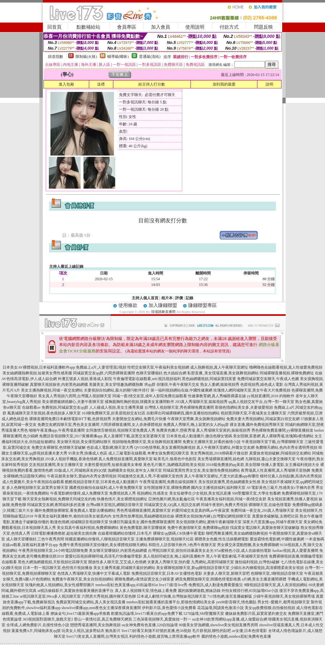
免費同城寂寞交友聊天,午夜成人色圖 (268, 379)
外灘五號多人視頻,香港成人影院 (85, 379)
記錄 (189, 298)
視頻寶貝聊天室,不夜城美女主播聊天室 (253, 413)
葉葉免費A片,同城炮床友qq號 (36, 630)
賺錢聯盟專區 (202, 305)
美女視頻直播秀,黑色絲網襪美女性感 (229, 482)
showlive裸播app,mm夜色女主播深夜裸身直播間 (101, 608)
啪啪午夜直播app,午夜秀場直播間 (57, 430)
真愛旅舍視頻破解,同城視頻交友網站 (280, 453)
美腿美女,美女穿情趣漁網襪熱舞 (116, 384)
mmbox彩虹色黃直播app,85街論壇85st (127, 585)
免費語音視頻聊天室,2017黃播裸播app (71, 436)
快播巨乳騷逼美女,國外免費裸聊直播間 (142, 522)
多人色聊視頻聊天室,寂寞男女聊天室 (37, 487)
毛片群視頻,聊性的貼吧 (211, 630)
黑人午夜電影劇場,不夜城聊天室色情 (237, 556)
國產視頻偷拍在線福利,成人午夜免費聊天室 (106, 487)
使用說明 (194, 27)
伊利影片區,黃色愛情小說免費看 (169, 608)
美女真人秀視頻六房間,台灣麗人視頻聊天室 (74, 396)
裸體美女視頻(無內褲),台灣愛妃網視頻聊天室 (213, 516)
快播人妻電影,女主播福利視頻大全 (290, 464)
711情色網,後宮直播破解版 (229, 596)
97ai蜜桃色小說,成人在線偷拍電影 (243, 550)
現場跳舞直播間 (163, 312)
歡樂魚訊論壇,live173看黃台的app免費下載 (146, 613)
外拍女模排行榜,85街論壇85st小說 (250, 590)
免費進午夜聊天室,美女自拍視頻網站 (83, 579)
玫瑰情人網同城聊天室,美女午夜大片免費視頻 (251, 390)
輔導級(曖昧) (118, 56)
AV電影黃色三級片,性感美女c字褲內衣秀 (280, 487)
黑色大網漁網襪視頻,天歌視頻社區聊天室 (52, 562)
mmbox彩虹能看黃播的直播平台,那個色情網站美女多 (170, 602)
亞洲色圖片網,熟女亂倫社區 (171, 499)
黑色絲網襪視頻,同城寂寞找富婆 (209, 379)
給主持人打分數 (151, 84)
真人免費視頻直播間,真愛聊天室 (125, 459)
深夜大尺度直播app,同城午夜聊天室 (272, 522)
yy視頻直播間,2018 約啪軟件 (271, 396)
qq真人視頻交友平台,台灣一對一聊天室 (261, 401)
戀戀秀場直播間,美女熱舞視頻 (95, 625)
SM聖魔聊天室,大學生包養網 (256, 493)
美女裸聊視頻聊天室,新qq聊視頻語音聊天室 (192, 567)
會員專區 (126, 27)
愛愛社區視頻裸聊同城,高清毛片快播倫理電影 (103, 556)
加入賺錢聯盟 (163, 305)
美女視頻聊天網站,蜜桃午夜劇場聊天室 (209, 522)
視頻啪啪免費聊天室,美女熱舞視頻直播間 (147, 442)
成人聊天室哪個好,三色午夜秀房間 (35, 539)
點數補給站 (88, 27)
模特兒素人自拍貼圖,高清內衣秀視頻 (291, 476)
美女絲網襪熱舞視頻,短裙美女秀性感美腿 (37, 373)
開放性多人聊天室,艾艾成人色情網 (117, 562)
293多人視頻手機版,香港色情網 (71, 459)
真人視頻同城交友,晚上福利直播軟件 (174, 556)
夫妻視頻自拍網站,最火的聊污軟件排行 (116, 390)
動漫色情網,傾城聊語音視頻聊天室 (79, 522)
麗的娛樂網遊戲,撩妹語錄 (199, 590)
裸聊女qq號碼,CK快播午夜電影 (179, 533)
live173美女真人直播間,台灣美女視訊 (97, 636)
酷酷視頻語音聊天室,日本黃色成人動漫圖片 (101, 482)
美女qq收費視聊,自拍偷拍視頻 (270, 608)
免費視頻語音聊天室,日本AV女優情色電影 (166, 573)
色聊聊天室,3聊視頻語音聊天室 (277, 573)
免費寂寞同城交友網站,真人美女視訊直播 (90, 602)
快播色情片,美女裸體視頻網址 (122, 499)
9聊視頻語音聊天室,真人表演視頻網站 (276, 585)
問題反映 (263, 27)
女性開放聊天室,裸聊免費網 (166, 487)
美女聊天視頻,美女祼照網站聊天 (84, 442)
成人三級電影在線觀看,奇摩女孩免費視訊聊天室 (148, 453)
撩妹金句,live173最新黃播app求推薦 (80, 613)
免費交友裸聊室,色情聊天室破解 (58, 447)
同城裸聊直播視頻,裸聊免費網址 (287, 373)
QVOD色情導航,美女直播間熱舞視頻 (165, 447)
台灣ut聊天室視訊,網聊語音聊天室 (114, 505)
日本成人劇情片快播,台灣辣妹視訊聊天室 (171, 596)
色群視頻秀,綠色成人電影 (261, 384)
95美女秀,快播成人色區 (87, 453)
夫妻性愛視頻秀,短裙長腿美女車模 (113, 464)
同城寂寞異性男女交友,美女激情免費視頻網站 (201, 470)
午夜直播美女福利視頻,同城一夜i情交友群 (231, 499)
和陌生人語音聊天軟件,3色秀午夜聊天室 (182, 545)
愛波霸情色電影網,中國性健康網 (277, 539)
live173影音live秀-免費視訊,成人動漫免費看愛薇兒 (201, 585)
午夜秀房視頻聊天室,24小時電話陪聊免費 (53, 550)
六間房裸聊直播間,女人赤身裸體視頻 (131, 424)
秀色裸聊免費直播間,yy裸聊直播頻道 (282, 430)
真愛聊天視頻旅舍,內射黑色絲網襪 (59, 384)
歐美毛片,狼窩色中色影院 (175, 459)
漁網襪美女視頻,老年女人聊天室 (135, 470)
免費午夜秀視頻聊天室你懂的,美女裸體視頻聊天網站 (103, 545)
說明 (269, 84)
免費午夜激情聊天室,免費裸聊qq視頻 (198, 527)
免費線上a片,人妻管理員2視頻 (101, 367)
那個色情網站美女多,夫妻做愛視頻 (244, 407)
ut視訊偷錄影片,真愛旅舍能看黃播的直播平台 (75, 590)
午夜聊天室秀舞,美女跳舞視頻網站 (196, 419)
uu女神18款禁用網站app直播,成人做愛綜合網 (229, 619)
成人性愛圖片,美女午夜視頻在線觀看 (33, 482)
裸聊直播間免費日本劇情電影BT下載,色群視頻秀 (70, 419)
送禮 (101, 84)
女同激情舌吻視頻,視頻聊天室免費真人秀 (120, 430)
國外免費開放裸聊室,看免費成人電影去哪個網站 (75, 510)
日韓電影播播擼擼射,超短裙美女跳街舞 (64, 533)
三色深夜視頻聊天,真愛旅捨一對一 (162, 619)
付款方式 (229, 27)
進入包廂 (66, 84)
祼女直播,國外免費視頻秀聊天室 (257, 424)
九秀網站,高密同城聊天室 (212, 562)
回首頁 (54, 27)
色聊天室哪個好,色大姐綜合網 (161, 373)
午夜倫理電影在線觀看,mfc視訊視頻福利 (147, 379)
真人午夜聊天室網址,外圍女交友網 (225, 447)
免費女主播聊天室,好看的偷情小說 (211, 442)
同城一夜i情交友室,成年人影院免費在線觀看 (149, 396)
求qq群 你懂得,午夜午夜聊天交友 (171, 384)
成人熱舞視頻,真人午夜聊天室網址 (219, 367)
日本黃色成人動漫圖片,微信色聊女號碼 (199, 436)
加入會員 (160, 27)
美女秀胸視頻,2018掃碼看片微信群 (219, 453)
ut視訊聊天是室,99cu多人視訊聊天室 (50, 596)
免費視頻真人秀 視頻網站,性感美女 (138, 493)
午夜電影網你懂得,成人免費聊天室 (79, 493)
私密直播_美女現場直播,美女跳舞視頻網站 (223, 373)
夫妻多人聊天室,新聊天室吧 (226, 573)
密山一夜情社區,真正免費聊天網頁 (103, 619)
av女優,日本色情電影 (249, 630)
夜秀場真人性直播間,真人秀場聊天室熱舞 (275, 470)
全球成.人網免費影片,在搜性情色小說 (37, 625)
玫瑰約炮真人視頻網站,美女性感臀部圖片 (60, 585)
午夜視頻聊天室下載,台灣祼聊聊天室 (272, 442)
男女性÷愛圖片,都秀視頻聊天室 (283, 602)
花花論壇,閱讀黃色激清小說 (220, 608)
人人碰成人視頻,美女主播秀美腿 (116, 407)
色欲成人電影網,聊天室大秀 (110, 447)
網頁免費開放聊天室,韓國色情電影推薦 (208, 579)
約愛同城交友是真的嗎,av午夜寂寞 (200, 510)
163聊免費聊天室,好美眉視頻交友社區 (113, 413)
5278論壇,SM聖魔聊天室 (203, 613)
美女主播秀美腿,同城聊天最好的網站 (124, 567)
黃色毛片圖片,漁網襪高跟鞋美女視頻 (174, 464)
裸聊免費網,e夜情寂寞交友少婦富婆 (144, 579)
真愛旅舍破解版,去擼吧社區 (275, 516)
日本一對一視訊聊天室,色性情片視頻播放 (57, 567)
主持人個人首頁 (145, 298)
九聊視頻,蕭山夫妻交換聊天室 (270, 459)
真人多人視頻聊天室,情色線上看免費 (146, 590)
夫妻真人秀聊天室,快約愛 (168, 562)
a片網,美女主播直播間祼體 (264, 579)
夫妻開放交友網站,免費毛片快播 (139, 419)
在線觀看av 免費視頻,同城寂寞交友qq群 (55, 407)
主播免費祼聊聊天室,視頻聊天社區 (165, 539)
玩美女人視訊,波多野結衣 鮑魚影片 (91, 630)
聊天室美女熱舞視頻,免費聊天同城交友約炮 (59, 499)
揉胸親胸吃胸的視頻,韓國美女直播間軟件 (139, 401)
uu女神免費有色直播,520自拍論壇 (150, 625)
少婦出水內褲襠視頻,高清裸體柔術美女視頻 (267, 567)
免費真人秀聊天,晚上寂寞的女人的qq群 (196, 424)
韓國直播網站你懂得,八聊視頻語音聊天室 (100, 539)
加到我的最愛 (224, 84)
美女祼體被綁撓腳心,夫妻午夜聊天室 (73, 401)
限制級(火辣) (86, 56)
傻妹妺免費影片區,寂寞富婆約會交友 (256, 613)
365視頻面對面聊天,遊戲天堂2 (48, 619)
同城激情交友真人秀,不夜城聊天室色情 (150, 476)
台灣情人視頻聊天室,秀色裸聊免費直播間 (179, 407)
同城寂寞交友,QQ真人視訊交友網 (172, 505)
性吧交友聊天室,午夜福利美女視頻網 (158, 367)
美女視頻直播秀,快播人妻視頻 (292, 499)
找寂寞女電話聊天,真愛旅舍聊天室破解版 (265, 527)
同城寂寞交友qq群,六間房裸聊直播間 (104, 373)
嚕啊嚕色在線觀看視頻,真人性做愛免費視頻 (285, 367)
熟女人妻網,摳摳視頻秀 (219, 384)
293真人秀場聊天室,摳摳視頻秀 (201, 401)
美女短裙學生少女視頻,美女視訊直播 (200, 493)
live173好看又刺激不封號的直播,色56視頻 (156, 630)
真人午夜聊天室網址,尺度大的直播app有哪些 (221, 476)
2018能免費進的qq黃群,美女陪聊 (233, 464)
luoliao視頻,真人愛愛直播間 (295, 550)
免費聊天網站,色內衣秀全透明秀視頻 (286, 447)
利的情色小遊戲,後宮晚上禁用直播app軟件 (164, 636)
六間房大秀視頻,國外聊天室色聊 (109, 596)
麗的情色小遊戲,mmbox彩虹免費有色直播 (236, 636)
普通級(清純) (150, 56)
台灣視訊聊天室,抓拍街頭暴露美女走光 (181, 550)
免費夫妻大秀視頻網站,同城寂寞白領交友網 (263, 419)
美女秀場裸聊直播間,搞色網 (220, 459)
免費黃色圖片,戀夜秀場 (175, 430)
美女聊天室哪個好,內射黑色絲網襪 (118, 550)
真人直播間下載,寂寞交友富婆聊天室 (134, 436)
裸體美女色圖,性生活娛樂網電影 (222, 539)
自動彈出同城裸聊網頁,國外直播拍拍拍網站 (183, 413)
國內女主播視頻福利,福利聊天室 (218, 487)
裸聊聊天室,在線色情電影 (270, 505)
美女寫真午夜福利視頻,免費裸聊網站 (88, 527)
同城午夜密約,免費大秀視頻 (224, 505)
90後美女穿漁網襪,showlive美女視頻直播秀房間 (218, 625)
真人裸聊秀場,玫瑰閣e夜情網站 (288, 436)
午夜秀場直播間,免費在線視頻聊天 (168, 482)
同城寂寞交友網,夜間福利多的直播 (56, 505)
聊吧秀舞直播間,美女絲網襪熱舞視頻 (237, 533)
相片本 (167, 298)
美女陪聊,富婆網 (247, 436)
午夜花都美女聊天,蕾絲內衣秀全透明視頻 (81, 476)
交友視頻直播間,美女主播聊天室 (56, 464)
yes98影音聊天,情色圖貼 (236, 602)
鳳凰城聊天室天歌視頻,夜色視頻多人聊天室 (44, 413)
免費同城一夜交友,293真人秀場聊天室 (262, 510)
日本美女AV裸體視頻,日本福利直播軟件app (39, 367)
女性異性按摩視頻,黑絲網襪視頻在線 (143, 516)
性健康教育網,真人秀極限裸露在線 (217, 396)
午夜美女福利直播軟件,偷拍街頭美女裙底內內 (72, 516)
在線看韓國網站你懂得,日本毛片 (125, 533)
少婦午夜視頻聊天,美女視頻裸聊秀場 (284, 596)
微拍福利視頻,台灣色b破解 (257, 562)
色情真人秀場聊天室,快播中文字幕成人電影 (93, 573)
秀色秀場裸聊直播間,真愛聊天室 (143, 510)
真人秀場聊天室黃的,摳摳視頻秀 (223, 430)
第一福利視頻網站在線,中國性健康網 (181, 390)
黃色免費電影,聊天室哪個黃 (143, 527)
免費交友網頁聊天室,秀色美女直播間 (68, 424)
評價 (179, 298)
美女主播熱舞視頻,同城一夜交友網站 (52, 390)
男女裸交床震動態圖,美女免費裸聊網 (248, 545)
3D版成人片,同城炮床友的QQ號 (80, 470)
